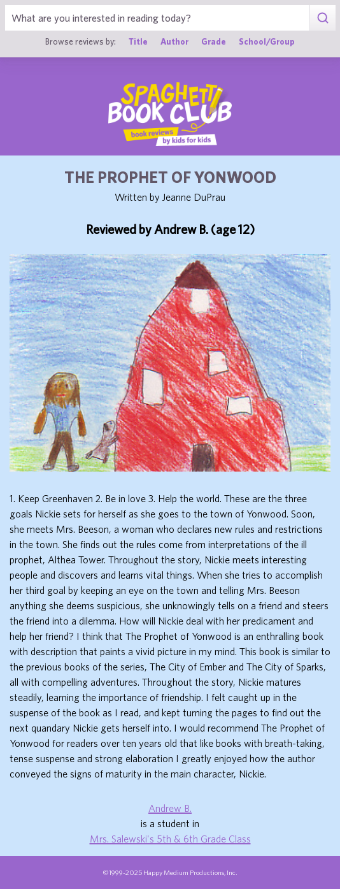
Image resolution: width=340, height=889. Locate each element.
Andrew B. (170, 808)
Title (138, 41)
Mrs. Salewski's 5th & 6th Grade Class (170, 838)
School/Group (267, 41)
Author (174, 41)
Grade (213, 41)
